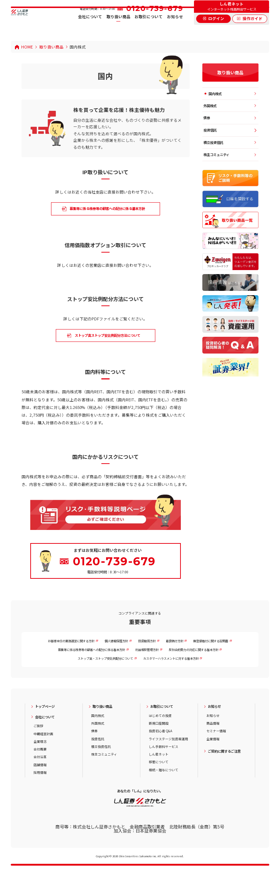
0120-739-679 (154, 20)
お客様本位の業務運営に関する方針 (71, 641)
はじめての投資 (160, 715)
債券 (206, 117)
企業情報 (212, 739)
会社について (90, 29)
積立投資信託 (213, 142)
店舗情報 (40, 764)
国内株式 (215, 93)
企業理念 (40, 741)
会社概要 (40, 749)
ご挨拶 (38, 725)
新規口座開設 (158, 723)
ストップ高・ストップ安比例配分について (105, 658)
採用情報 (40, 772)
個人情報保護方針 (116, 641)
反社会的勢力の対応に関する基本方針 (193, 649)
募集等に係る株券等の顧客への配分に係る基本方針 (91, 649)
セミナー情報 (216, 731)
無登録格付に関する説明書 (210, 641)
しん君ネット (158, 754)
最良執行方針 (174, 641)
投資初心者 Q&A (160, 731)
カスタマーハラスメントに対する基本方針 (171, 658)
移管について (158, 762)
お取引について (149, 29)
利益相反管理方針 (147, 649)
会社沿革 (40, 756)
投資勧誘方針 (147, 641)
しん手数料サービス (163, 746)
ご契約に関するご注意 (224, 751)
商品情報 (212, 723)
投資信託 (210, 130)
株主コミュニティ (216, 154)
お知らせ (175, 29)
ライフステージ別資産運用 (168, 739)
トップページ (45, 707)
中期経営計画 (43, 733)
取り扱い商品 (118, 29)
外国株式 (210, 105)
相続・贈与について (163, 770)
